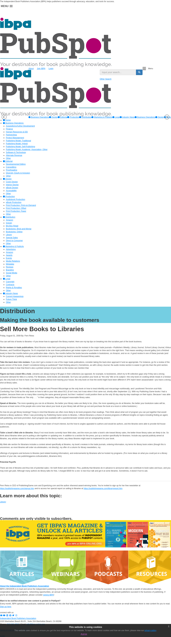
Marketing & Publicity (101, 117)
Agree (84, 634)
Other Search (105, 79)
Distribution (85, 117)
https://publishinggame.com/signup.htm (17, 488)
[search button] (139, 72)
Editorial (62, 117)
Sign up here (5, 607)
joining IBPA (48, 595)
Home (7, 120)
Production (73, 117)
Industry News (127, 117)
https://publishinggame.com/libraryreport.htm (103, 488)
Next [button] (166, 117)
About (31, 68)
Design (53, 117)
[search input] (118, 72)
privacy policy (150, 630)
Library (3, 502)
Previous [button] (4, 117)
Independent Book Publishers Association (18, 618)
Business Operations (38, 117)
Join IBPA (41, 68)
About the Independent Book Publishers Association (24, 586)
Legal (116, 117)
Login (51, 68)
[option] (38, 117)
